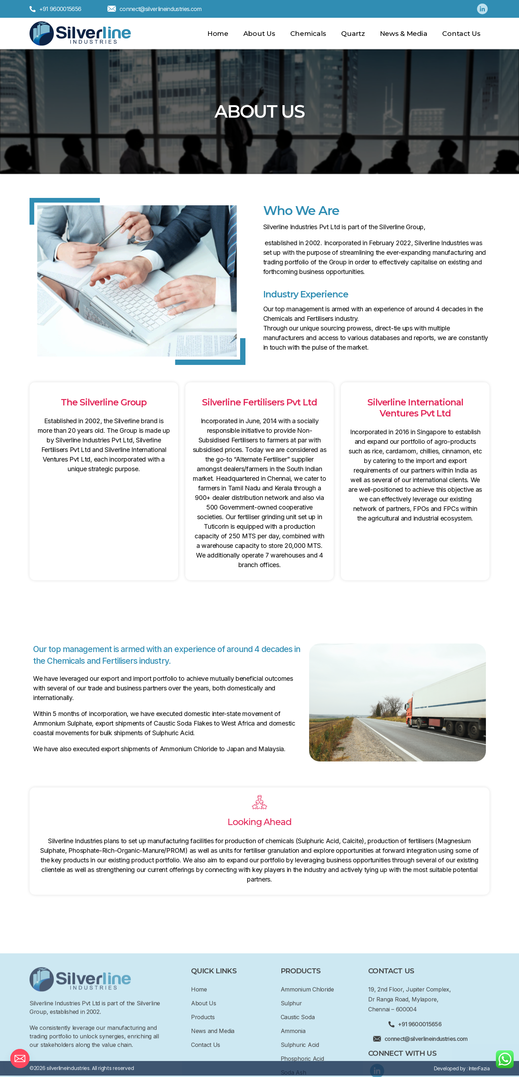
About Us (259, 33)
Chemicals (308, 33)
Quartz (353, 33)
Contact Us (461, 33)
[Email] (20, 1058)
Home (217, 33)
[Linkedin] (482, 9)
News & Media (404, 33)
